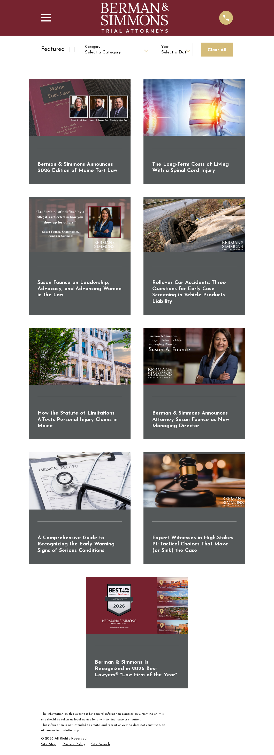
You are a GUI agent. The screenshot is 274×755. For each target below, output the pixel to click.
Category (92, 47)
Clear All (217, 49)
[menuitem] (48, 744)
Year (165, 47)
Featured (53, 49)
